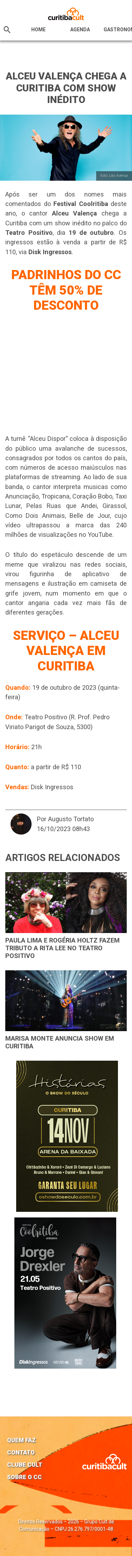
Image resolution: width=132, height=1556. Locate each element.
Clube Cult (24, 1464)
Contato (21, 1452)
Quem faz (21, 1440)
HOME (38, 29)
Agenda (80, 29)
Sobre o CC (24, 1476)
